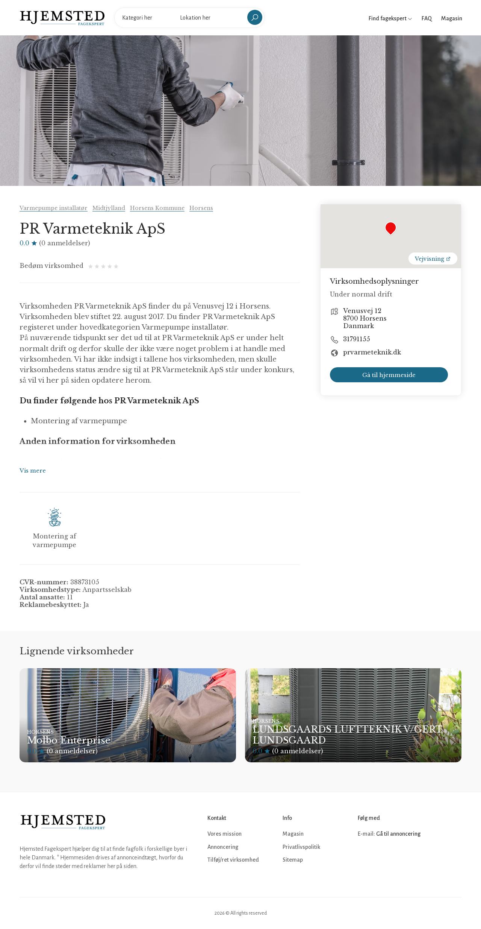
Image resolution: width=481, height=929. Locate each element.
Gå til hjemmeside (389, 375)
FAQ (427, 18)
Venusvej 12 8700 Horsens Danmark (365, 318)
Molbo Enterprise (68, 740)
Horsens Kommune (157, 208)
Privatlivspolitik (301, 847)
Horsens (201, 208)
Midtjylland (108, 208)
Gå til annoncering (398, 834)
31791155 (356, 339)
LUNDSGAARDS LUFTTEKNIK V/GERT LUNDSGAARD (347, 735)
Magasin (451, 18)
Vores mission (224, 834)
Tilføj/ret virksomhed (233, 860)
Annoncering (222, 847)
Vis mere (33, 470)
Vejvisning (433, 258)
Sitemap (293, 860)
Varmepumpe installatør (54, 208)
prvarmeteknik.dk (372, 352)
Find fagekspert (390, 18)
